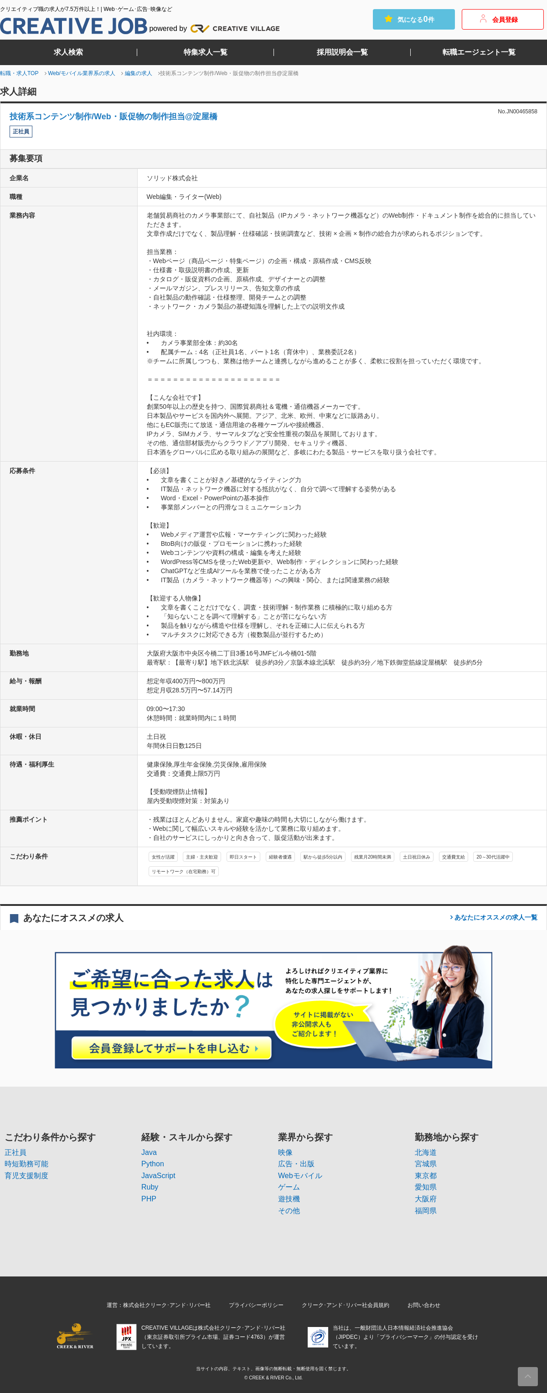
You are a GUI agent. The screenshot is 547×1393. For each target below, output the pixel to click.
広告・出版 (296, 1164)
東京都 (426, 1175)
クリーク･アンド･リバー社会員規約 (345, 1305)
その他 (289, 1211)
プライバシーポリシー (256, 1305)
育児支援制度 (26, 1175)
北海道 (426, 1152)
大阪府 (426, 1199)
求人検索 (68, 52)
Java (149, 1152)
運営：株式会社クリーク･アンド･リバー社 (159, 1305)
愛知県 (426, 1187)
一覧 (495, 917)
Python (152, 1164)
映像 (285, 1152)
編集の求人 (138, 73)
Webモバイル (300, 1175)
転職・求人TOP (19, 73)
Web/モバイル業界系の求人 (81, 73)
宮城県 (426, 1164)
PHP (148, 1199)
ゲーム (289, 1187)
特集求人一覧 (205, 52)
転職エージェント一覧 (479, 52)
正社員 (15, 1152)
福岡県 (426, 1211)
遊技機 (289, 1199)
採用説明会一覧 (342, 52)
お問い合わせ (424, 1305)
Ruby (149, 1187)
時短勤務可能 (26, 1164)
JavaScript (158, 1175)
